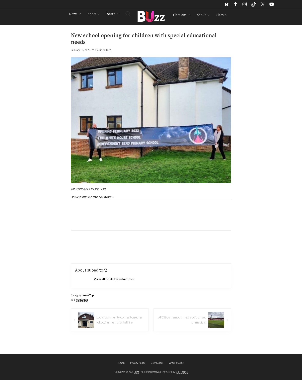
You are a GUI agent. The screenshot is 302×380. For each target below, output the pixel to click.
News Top (88, 295)
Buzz (136, 371)
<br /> (151, 215)
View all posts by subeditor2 (114, 279)
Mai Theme (182, 371)
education (82, 299)
